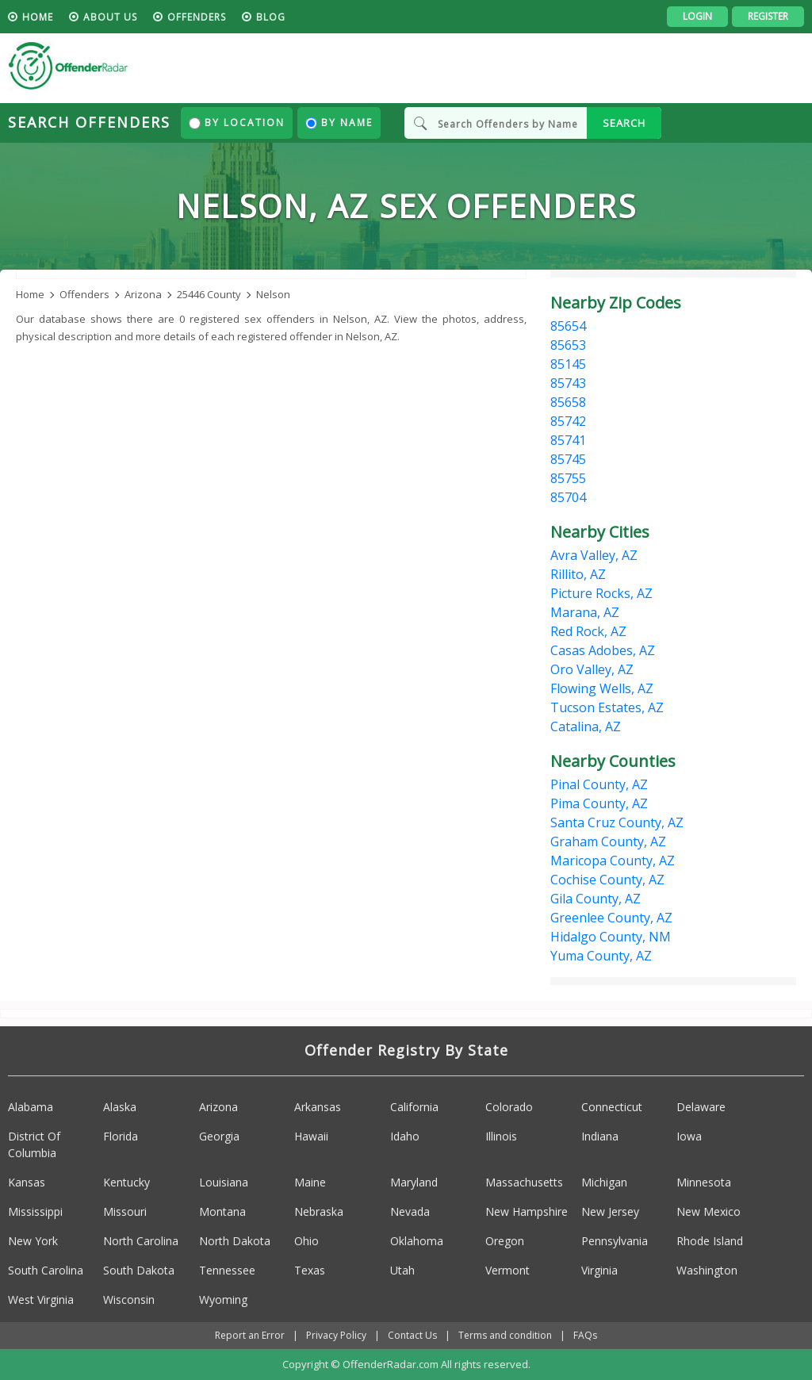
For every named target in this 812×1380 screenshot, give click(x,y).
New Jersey (610, 1211)
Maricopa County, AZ (612, 860)
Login (697, 16)
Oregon (504, 1240)
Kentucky (126, 1182)
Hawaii (311, 1136)
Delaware (701, 1106)
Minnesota (703, 1182)
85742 (568, 421)
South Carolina (45, 1270)
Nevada (410, 1211)
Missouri (125, 1211)
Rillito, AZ (578, 574)
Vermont (507, 1270)
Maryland (414, 1182)
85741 (568, 440)
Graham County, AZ (608, 841)
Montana (222, 1211)
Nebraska (318, 1211)
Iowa (689, 1136)
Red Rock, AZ (588, 631)
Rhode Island (709, 1240)
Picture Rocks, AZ (601, 593)
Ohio (306, 1240)
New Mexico (708, 1211)
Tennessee (227, 1270)
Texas (309, 1270)
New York (33, 1240)
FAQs (585, 1335)
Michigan (604, 1182)
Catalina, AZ (585, 726)
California (414, 1106)
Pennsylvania (614, 1240)
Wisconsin (129, 1299)
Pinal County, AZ (599, 784)
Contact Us (412, 1335)
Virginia (599, 1270)
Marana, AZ (584, 612)
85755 (568, 478)
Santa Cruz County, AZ (617, 822)
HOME (37, 17)
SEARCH (624, 123)
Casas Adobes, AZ (602, 650)
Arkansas (317, 1106)
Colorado (509, 1106)
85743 (568, 383)
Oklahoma (416, 1240)
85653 (568, 345)
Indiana (600, 1136)
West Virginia (41, 1299)
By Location (237, 122)
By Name (339, 122)
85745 (568, 459)
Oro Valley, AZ (592, 669)
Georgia (219, 1136)
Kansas (26, 1182)
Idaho (404, 1136)
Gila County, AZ (595, 898)
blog (270, 17)
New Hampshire (526, 1211)
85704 (568, 497)
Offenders (196, 17)
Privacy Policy (336, 1335)
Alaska (119, 1106)
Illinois (501, 1136)
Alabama (30, 1106)
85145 (568, 364)
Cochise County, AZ (607, 879)
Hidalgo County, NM (610, 936)
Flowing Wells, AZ (601, 688)
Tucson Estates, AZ (607, 707)
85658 (568, 402)
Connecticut (611, 1106)
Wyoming (223, 1299)
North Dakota (234, 1240)
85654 (568, 326)
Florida (120, 1136)
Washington (706, 1270)
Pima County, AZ (599, 803)
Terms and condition (505, 1335)
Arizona (218, 1106)
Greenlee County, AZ (611, 917)
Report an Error (250, 1335)
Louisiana (223, 1182)
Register (768, 16)
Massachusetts (524, 1182)
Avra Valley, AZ (594, 555)
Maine (310, 1182)
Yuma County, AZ (601, 955)
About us (110, 17)
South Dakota (138, 1270)
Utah (402, 1270)
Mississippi (35, 1211)
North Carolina (140, 1240)
